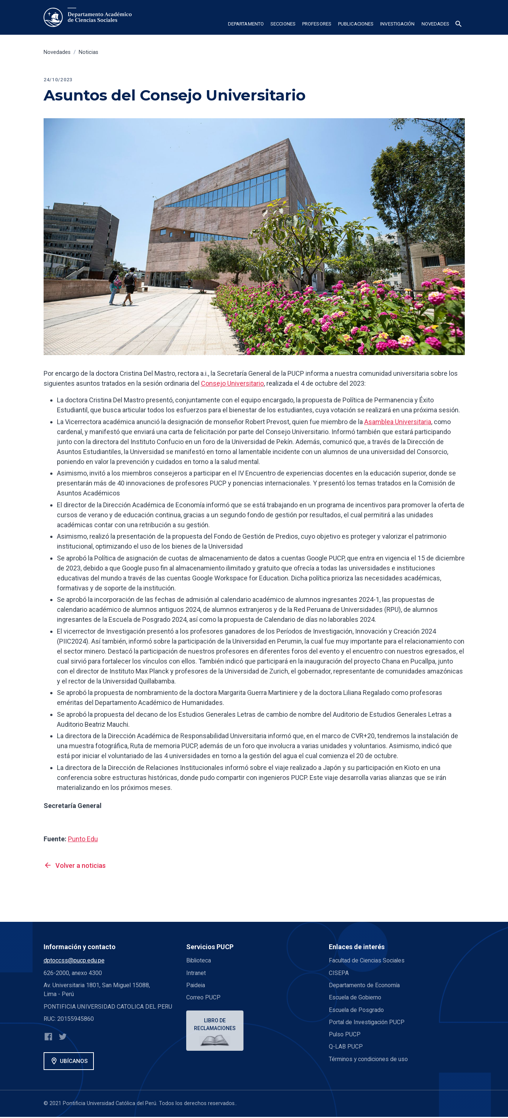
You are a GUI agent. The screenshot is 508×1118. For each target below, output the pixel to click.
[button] (246, 25)
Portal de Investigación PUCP (367, 1022)
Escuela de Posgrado (356, 1009)
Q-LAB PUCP (346, 1046)
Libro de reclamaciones (215, 1025)
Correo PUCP (203, 997)
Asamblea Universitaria (397, 422)
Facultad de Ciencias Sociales (367, 960)
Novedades (57, 52)
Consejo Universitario (232, 383)
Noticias (88, 52)
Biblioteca (199, 960)
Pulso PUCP (345, 1034)
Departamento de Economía (365, 985)
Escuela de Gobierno (355, 997)
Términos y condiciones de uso (369, 1059)
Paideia (196, 985)
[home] (89, 17)
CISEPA (339, 972)
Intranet (196, 972)
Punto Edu (83, 839)
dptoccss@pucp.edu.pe (74, 960)
